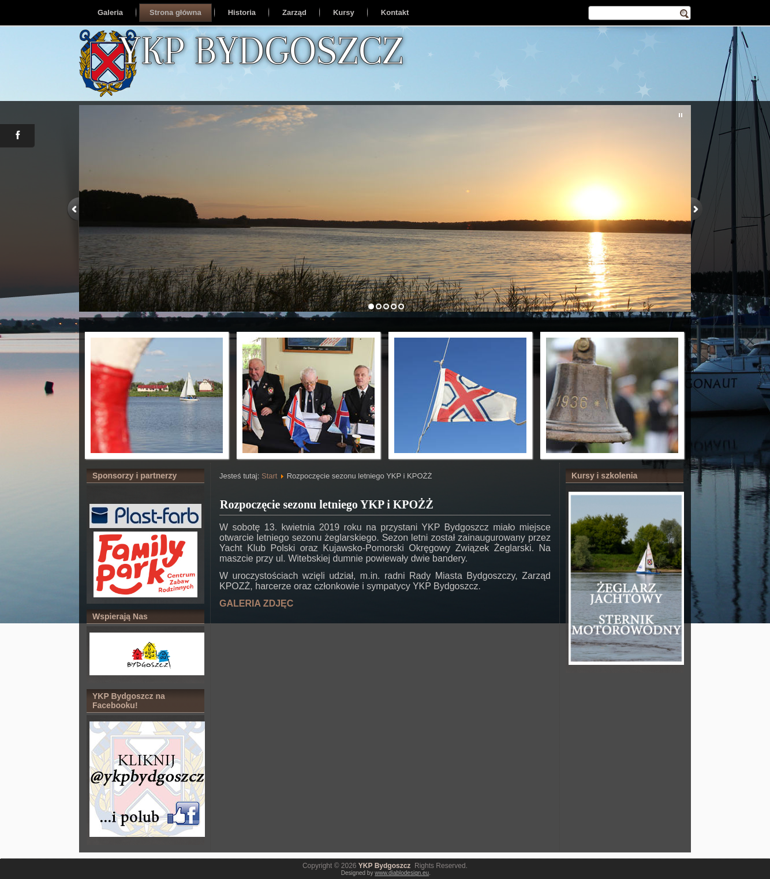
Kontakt (395, 12)
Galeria (110, 12)
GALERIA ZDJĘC (256, 603)
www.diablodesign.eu (402, 873)
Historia (242, 12)
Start (269, 476)
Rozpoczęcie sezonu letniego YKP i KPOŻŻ (326, 504)
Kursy (343, 12)
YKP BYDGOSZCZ (260, 50)
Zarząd (294, 12)
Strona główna (175, 12)
